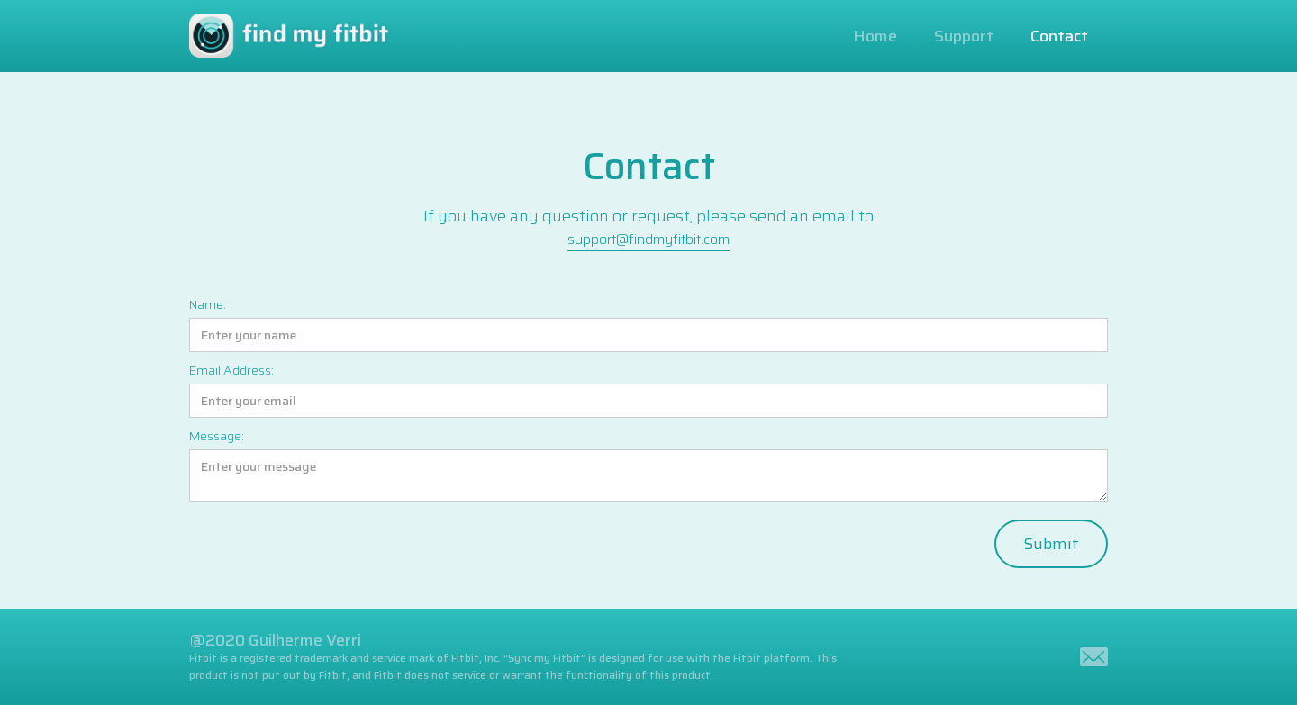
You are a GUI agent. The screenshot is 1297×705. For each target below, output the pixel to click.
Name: (207, 304)
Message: (216, 436)
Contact (1059, 36)
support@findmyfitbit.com (648, 239)
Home (875, 36)
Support (963, 36)
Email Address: (231, 370)
